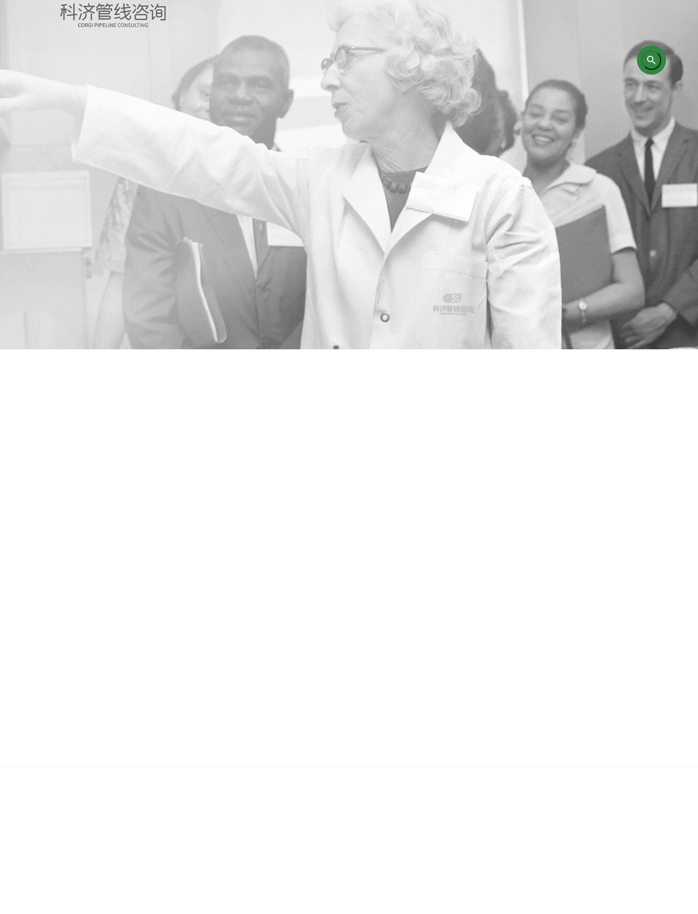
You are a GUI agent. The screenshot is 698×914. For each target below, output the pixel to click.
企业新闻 (531, 793)
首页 (94, 793)
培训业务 (312, 793)
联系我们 (603, 793)
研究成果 (385, 793)
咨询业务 (240, 793)
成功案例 (458, 793)
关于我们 (167, 793)
